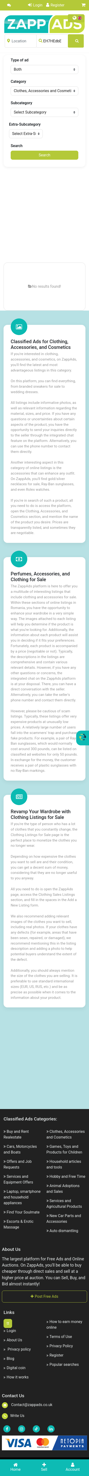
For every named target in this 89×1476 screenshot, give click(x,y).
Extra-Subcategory (25, 124)
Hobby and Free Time (67, 1176)
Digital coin (14, 1368)
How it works (16, 1377)
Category (18, 81)
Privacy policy (17, 1349)
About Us (13, 1340)
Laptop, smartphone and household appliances (22, 1197)
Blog (9, 1358)
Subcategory (21, 103)
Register (55, 5)
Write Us (13, 1415)
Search (17, 146)
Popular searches (63, 1364)
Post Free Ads (44, 1296)
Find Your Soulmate (23, 1212)
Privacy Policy (60, 1346)
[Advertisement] (44, 215)
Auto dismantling (63, 1230)
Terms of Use (59, 1336)
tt (8, 1323)
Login (35, 5)
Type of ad (19, 60)
